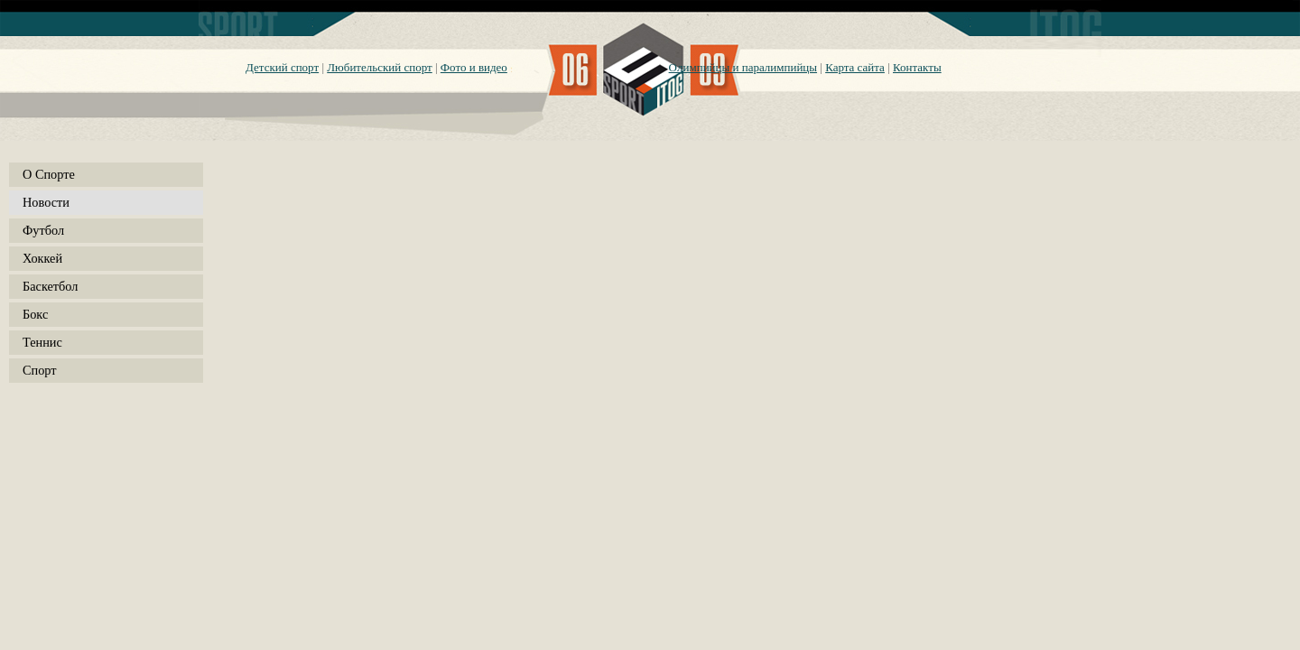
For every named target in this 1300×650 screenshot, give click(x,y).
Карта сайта (855, 67)
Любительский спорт (379, 67)
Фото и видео (474, 67)
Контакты (917, 67)
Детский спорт (282, 67)
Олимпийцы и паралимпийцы (743, 67)
